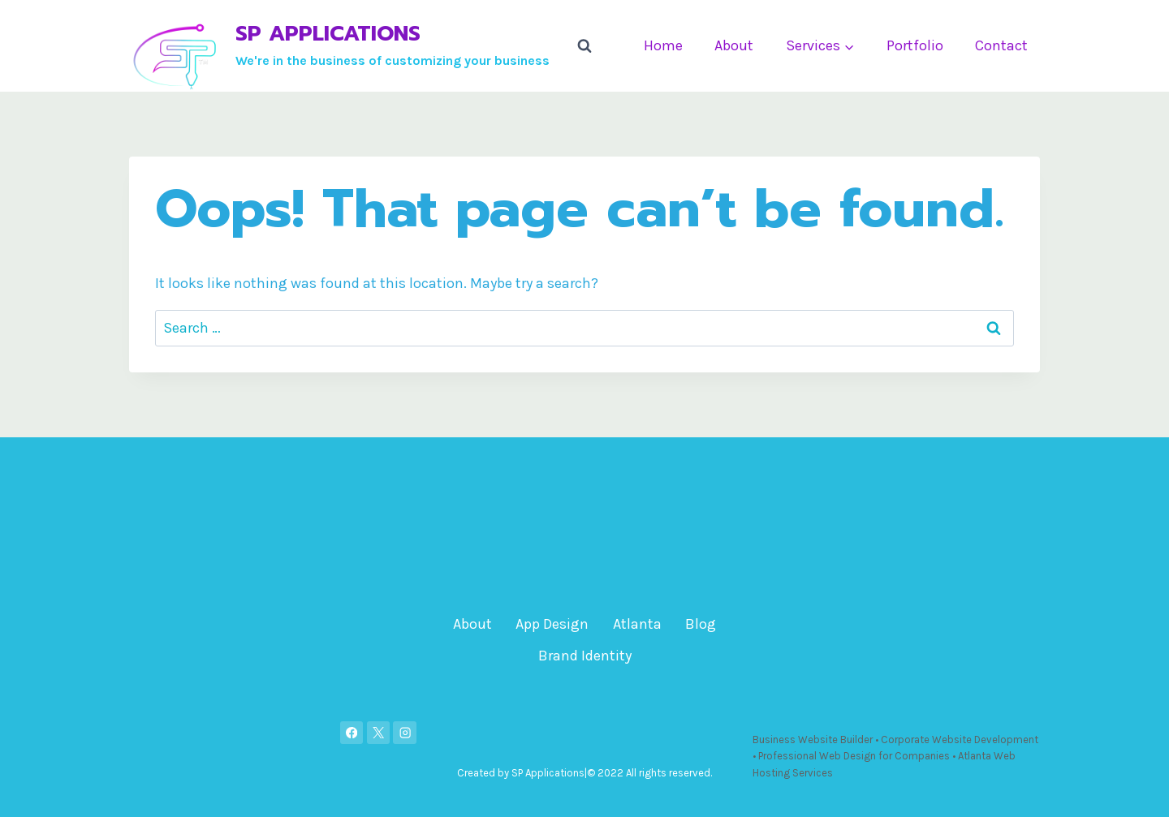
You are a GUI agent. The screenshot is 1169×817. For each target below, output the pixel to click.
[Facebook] (352, 733)
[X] (378, 733)
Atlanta (637, 624)
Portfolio (914, 45)
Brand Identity (585, 655)
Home (663, 45)
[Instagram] (404, 733)
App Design (552, 624)
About (733, 45)
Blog (700, 624)
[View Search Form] (584, 46)
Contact (1001, 45)
